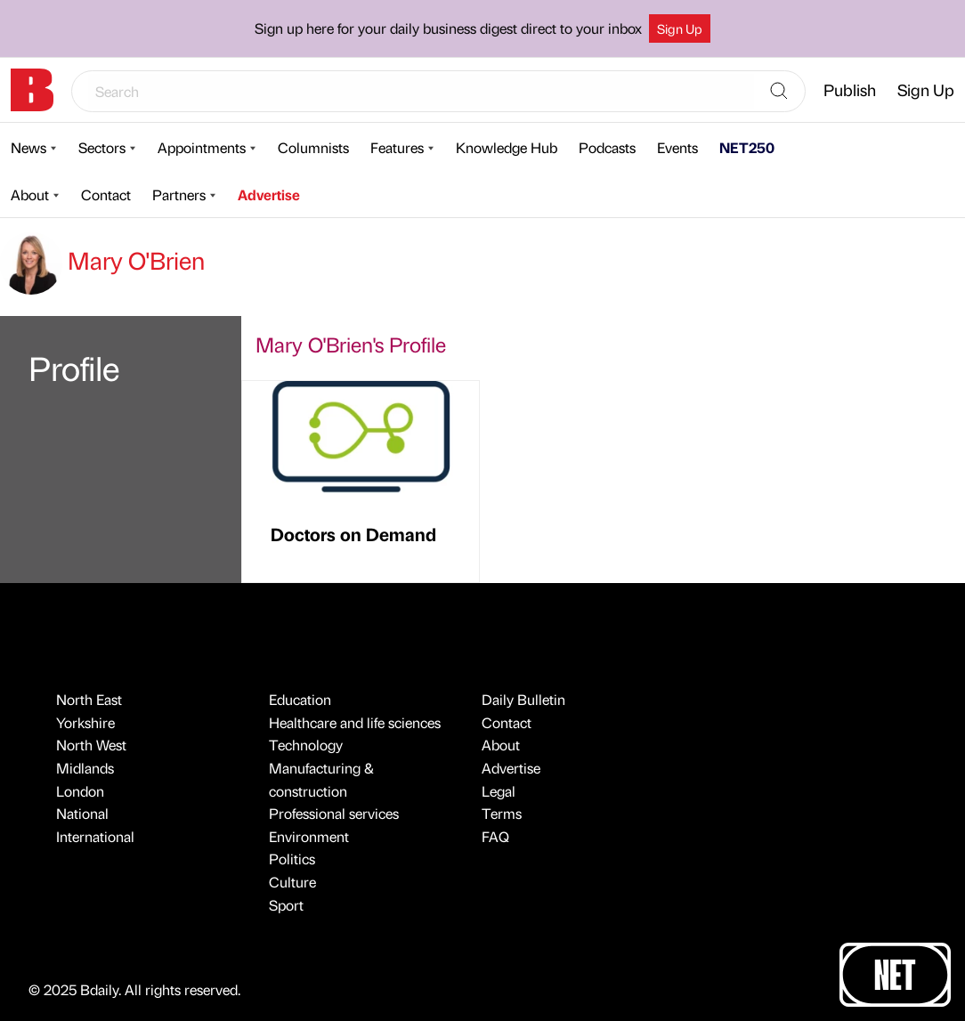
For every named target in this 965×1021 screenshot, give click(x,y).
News (28, 147)
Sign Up (679, 28)
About (30, 194)
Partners (179, 194)
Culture (292, 881)
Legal (498, 791)
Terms (502, 813)
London (80, 791)
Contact (106, 194)
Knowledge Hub (506, 147)
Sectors (102, 147)
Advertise (269, 194)
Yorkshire (85, 722)
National (82, 813)
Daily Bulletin (523, 699)
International (95, 836)
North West (91, 744)
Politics (292, 858)
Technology (306, 744)
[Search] (779, 91)
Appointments (202, 147)
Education (300, 699)
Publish (849, 89)
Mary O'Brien (102, 260)
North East (89, 699)
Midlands (85, 767)
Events (677, 147)
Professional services (334, 813)
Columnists (313, 147)
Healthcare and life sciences (355, 722)
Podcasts (607, 147)
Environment (309, 836)
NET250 (746, 147)
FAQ (495, 836)
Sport (286, 904)
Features (397, 147)
